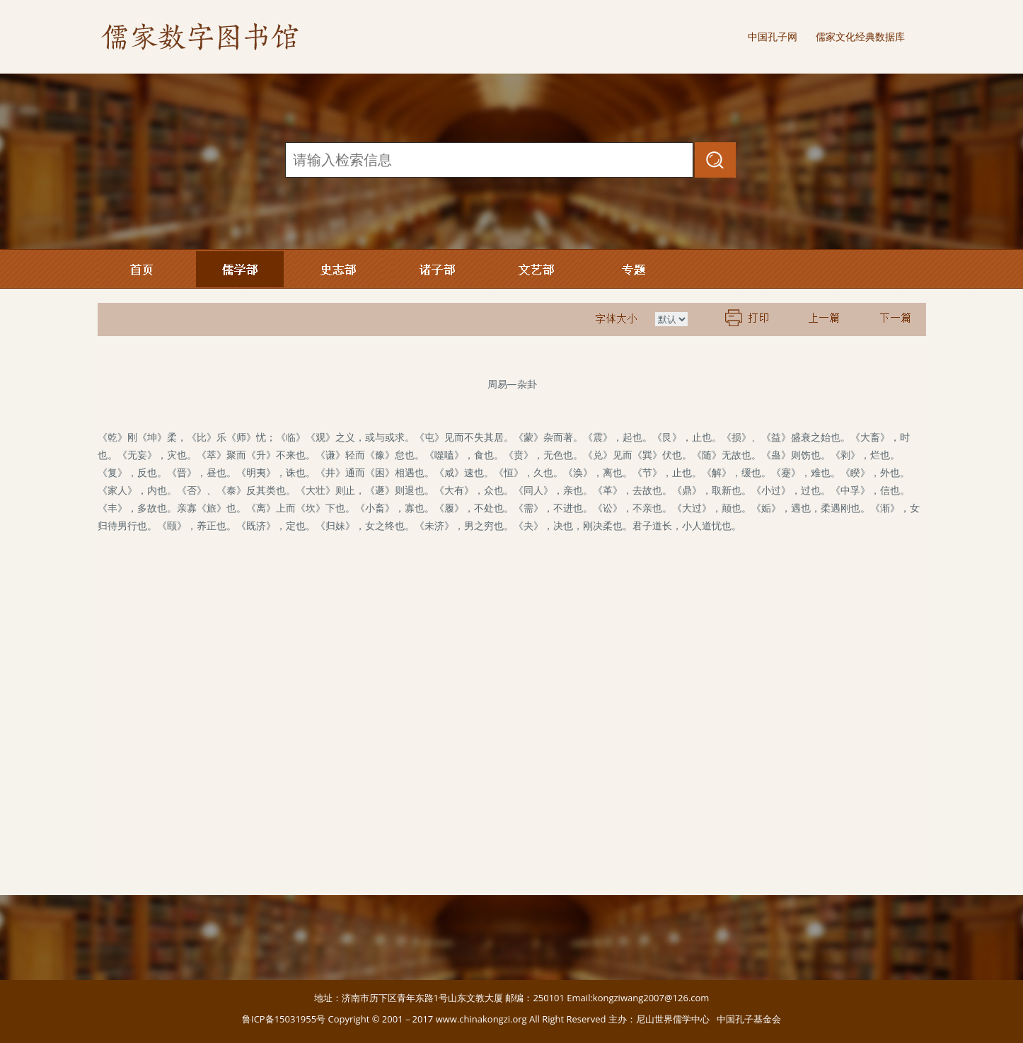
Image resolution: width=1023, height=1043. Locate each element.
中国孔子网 (772, 36)
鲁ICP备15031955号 (283, 1019)
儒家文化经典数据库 (860, 36)
